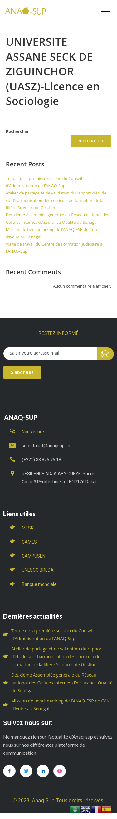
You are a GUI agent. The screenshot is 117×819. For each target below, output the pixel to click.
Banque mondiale (39, 584)
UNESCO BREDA (38, 570)
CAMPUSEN (33, 555)
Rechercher (17, 131)
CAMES (29, 541)
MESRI (28, 527)
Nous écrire (33, 431)
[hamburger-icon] (105, 11)
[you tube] (59, 771)
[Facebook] (9, 771)
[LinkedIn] (43, 771)
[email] (50, 353)
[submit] (105, 353)
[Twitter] (26, 771)
